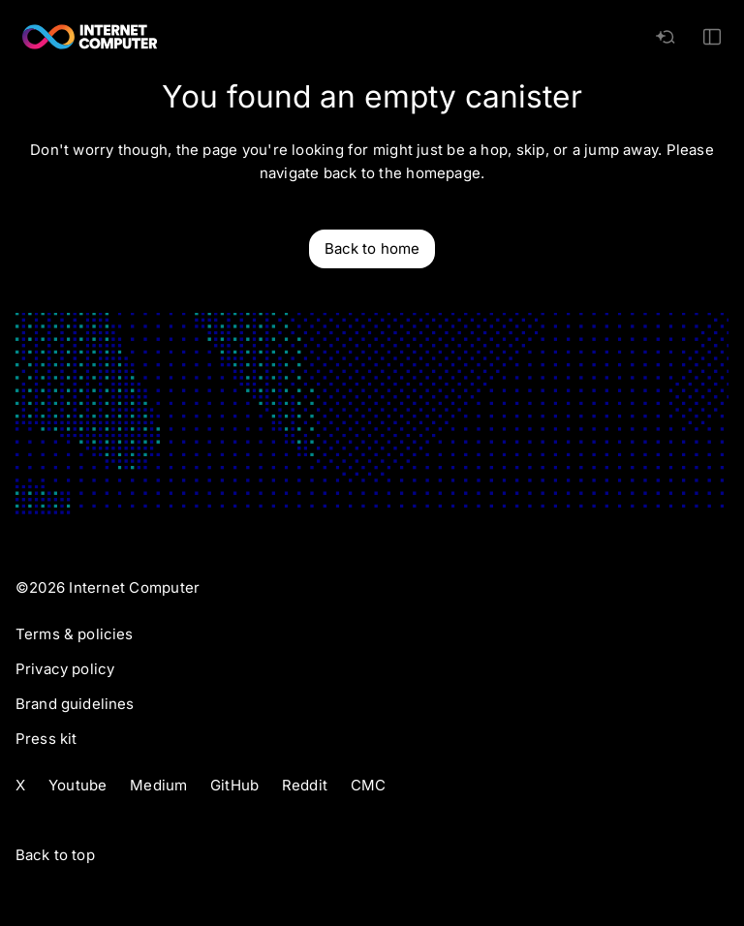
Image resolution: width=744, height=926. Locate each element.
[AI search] (665, 36)
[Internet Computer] (90, 36)
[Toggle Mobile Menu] (712, 36)
